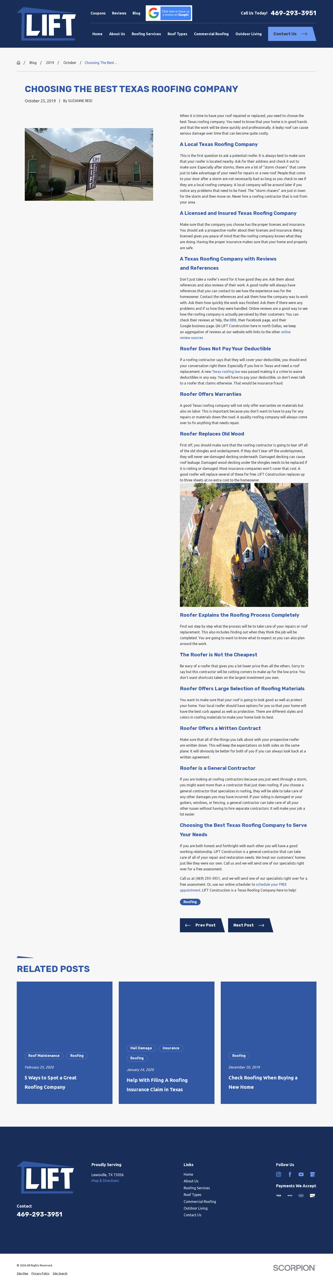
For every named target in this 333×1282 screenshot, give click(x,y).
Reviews (119, 13)
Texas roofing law (226, 372)
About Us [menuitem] (117, 34)
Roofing (190, 902)
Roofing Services (197, 1188)
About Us (191, 1181)
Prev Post (200, 925)
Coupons (98, 13)
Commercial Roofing (200, 1202)
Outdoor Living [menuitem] (248, 34)
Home (188, 1174)
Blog (136, 13)
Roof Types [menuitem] (177, 34)
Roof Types (192, 1195)
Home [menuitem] (97, 34)
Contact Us (290, 34)
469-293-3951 (293, 13)
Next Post (248, 925)
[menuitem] (22, 1274)
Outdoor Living (196, 1208)
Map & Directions (105, 1181)
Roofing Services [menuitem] (146, 34)
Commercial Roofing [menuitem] (211, 34)
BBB (233, 320)
